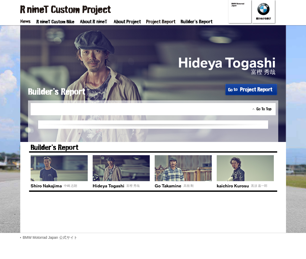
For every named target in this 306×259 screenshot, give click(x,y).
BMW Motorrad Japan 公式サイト (50, 237)
